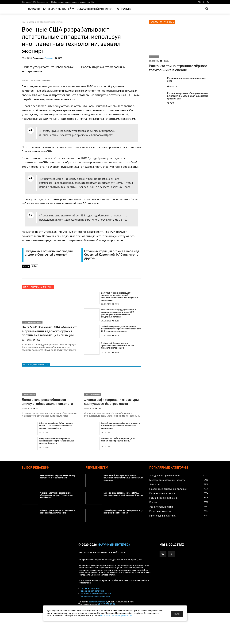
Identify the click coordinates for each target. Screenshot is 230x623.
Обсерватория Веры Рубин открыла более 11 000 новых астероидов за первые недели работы (58, 431)
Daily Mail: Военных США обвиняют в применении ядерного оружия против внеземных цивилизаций (43, 333)
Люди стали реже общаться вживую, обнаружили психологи (49, 407)
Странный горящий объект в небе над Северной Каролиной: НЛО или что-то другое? (111, 254)
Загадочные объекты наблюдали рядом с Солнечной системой (49, 252)
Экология (153, 57)
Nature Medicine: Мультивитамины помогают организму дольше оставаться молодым (121, 488)
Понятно (176, 614)
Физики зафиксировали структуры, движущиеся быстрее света (111, 409)
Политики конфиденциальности (116, 615)
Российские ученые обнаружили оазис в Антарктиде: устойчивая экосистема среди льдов (118, 436)
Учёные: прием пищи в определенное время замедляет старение (60, 521)
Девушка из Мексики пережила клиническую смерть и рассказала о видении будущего (58, 447)
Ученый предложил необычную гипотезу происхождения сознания (122, 521)
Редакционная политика (92, 600)
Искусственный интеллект (95, 8)
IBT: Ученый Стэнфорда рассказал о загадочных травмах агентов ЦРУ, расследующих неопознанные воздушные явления (120, 315)
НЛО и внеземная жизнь (50, 22)
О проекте (124, 8)
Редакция (49, 58)
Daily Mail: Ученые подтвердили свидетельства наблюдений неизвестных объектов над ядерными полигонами (118, 297)
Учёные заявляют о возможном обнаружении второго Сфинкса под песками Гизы (58, 505)
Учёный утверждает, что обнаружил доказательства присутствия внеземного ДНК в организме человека (120, 333)
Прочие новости (29, 400)
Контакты (95, 598)
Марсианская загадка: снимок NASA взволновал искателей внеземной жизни (122, 505)
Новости (34, 8)
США (34, 266)
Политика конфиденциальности (95, 603)
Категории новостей (58, 8)
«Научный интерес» (114, 554)
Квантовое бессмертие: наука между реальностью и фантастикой (60, 486)
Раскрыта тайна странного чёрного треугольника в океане (178, 68)
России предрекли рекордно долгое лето (186, 79)
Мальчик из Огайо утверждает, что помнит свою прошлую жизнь (119, 449)
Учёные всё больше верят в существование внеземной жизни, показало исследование (119, 350)
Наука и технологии (92, 400)
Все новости (28, 22)
